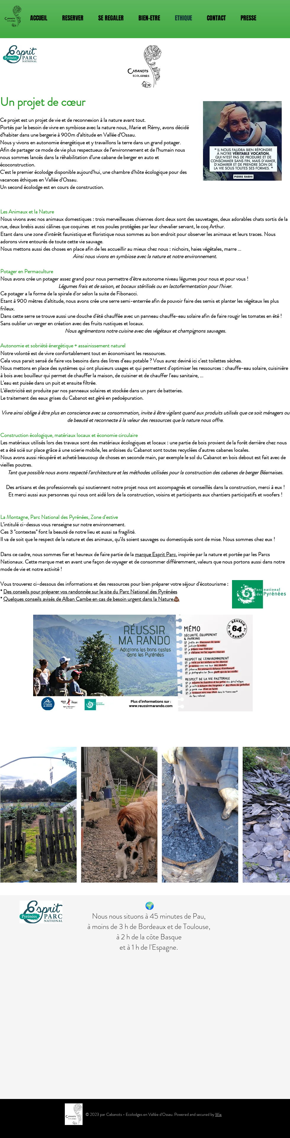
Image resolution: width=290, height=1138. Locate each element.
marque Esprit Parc (155, 554)
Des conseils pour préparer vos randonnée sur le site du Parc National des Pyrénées (90, 591)
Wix (218, 1114)
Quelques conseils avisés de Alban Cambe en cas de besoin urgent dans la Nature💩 (91, 599)
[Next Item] (279, 814)
